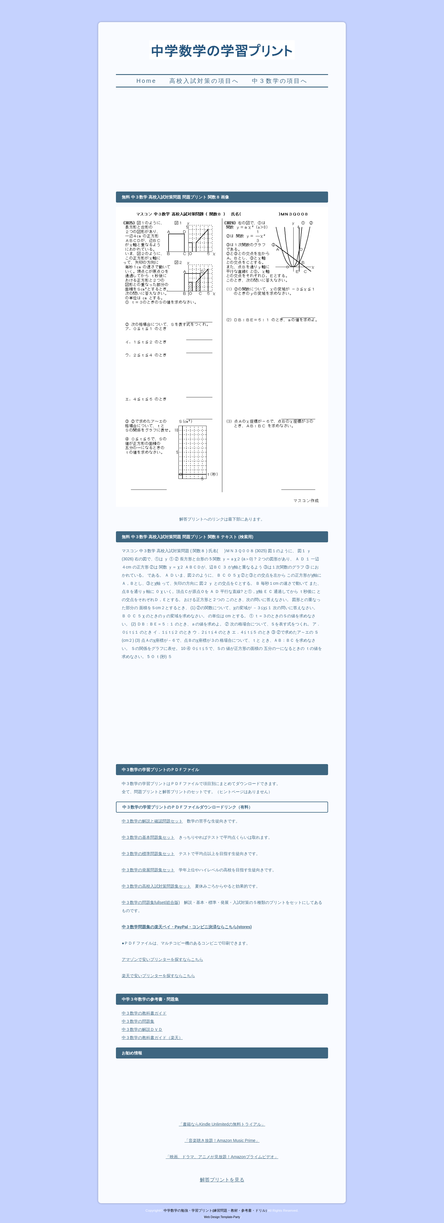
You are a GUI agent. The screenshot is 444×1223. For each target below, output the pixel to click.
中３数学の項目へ (280, 81)
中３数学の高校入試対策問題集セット (156, 886)
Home (146, 81)
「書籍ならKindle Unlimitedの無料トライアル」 (222, 1124)
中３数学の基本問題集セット (148, 837)
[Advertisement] (222, 142)
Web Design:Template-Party (222, 1217)
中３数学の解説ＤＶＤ (142, 1029)
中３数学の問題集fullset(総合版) (151, 902)
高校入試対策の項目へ (204, 81)
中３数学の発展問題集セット (148, 870)
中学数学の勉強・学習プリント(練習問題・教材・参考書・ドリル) (215, 1210)
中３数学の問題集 (138, 1021)
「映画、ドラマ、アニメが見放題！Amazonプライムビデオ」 (222, 1156)
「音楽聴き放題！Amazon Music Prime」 (222, 1140)
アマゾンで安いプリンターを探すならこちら (162, 959)
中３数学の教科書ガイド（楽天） (152, 1037)
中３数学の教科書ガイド (144, 1013)
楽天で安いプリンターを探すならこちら (158, 975)
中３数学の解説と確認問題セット (152, 821)
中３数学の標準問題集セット (148, 853)
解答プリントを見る (222, 1180)
